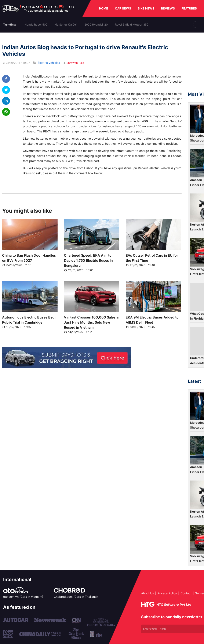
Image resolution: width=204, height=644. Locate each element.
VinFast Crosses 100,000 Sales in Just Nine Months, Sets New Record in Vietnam (91, 322)
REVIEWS (168, 8)
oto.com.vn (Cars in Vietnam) (23, 596)
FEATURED (189, 8)
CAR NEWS (123, 8)
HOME (103, 8)
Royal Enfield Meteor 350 (131, 24)
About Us (147, 593)
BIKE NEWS (146, 8)
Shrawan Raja (73, 62)
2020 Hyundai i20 (96, 24)
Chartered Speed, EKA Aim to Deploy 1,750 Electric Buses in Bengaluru (88, 260)
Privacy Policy (167, 593)
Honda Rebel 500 (36, 24)
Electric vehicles (49, 62)
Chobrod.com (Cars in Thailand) (76, 596)
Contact (186, 593)
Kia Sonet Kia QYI (66, 24)
